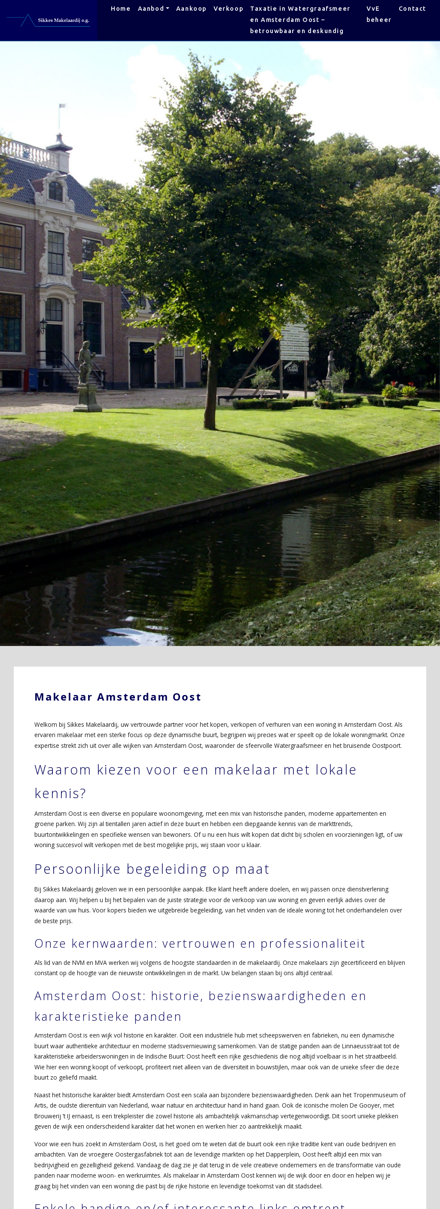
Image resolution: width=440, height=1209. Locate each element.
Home (121, 8)
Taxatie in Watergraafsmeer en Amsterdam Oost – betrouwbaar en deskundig (300, 19)
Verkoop (228, 8)
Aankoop (191, 8)
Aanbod (151, 8)
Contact (412, 8)
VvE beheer (379, 14)
